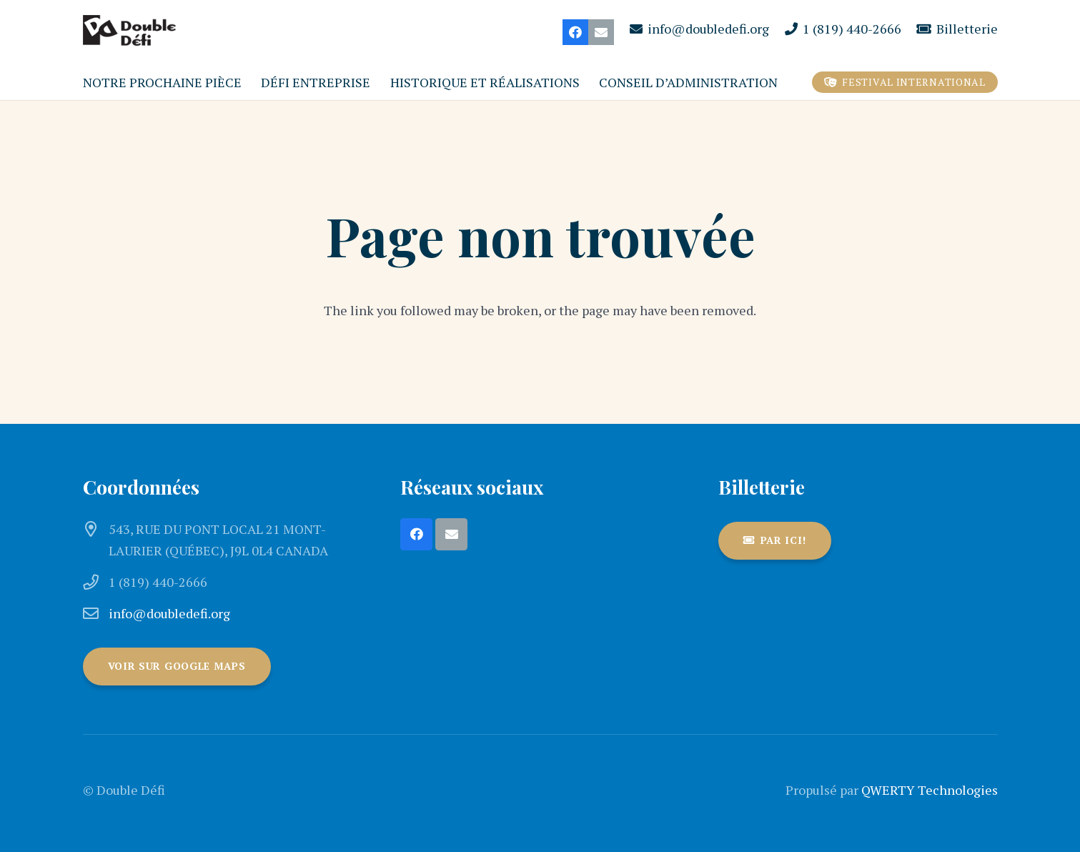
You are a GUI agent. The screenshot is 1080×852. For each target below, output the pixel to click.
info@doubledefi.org (169, 613)
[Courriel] (601, 32)
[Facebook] (575, 32)
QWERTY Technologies (929, 789)
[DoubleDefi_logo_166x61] (130, 32)
